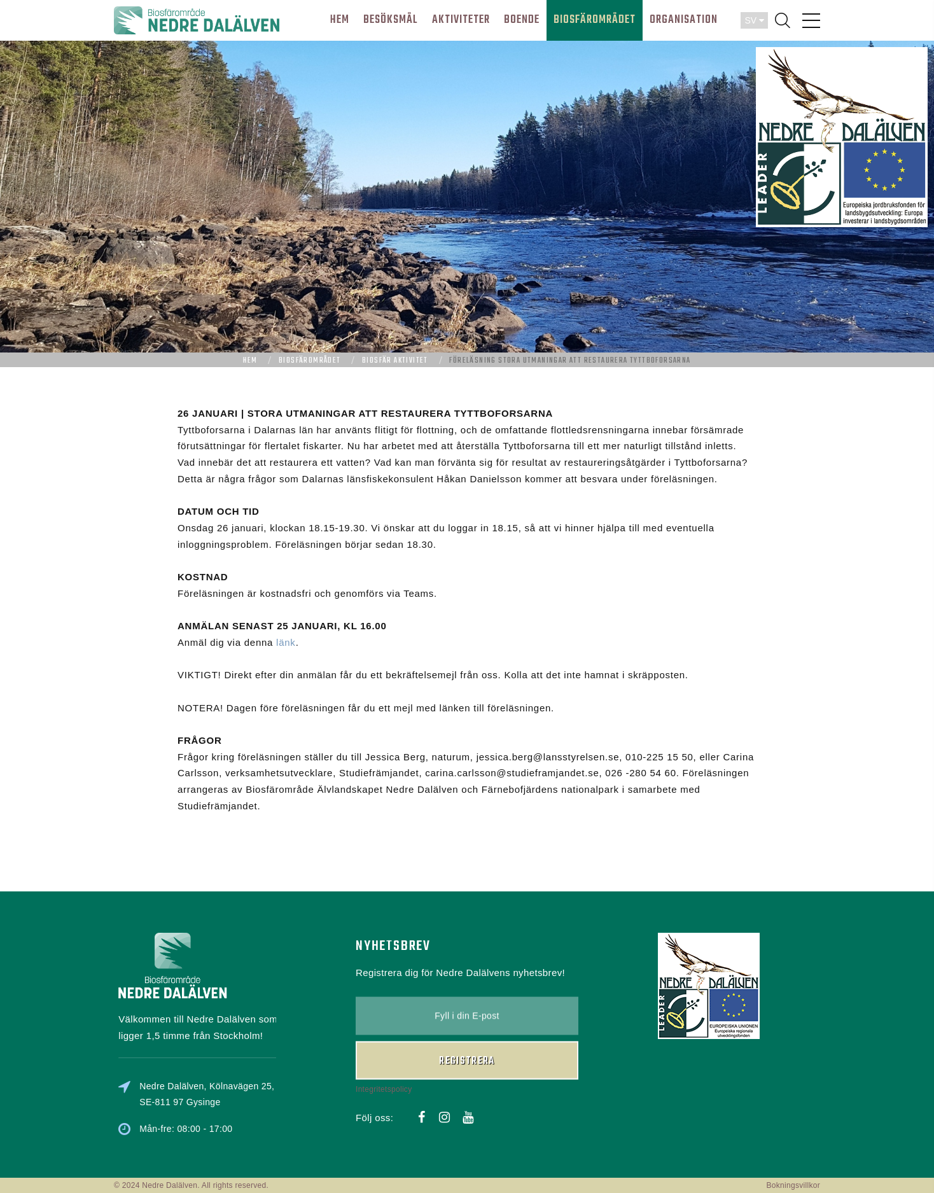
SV (754, 20)
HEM (339, 20)
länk (286, 642)
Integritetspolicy (384, 1028)
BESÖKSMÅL (390, 20)
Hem (250, 360)
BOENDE (522, 20)
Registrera (467, 1001)
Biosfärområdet (310, 360)
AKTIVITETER (461, 20)
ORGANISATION (684, 20)
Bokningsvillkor (793, 1185)
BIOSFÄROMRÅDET (595, 20)
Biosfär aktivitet (395, 360)
